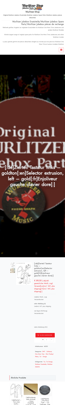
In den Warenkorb (44, 335)
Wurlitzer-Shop (32, 11)
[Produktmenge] (47, 339)
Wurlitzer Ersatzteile (40, 364)
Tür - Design (43, 357)
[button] (28, 265)
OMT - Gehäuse (47, 351)
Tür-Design (49, 362)
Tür (44, 362)
